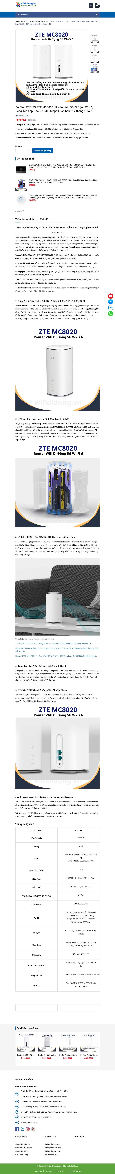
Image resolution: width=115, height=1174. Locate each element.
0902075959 (25, 1117)
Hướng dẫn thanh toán (53, 1148)
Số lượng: (18, 146)
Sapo (76, 1166)
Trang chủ (38, 1171)
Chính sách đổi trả (22, 1151)
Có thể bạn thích (26, 158)
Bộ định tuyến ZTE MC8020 (27, 671)
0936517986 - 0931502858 (41, 1117)
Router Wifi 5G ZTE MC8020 (27, 306)
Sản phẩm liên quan (27, 1028)
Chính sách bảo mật (22, 1144)
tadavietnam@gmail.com (30, 1122)
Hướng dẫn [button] (50, 1137)
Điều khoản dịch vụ (51, 1155)
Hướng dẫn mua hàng (52, 1144)
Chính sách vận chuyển (23, 1148)
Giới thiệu (49, 1171)
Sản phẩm (60, 1171)
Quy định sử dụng (21, 1155)
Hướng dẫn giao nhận (52, 1151)
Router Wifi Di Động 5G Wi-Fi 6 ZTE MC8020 (45, 241)
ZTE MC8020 (21, 542)
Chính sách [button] (21, 1137)
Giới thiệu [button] (79, 1137)
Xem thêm (19, 211)
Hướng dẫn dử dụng (75, 1171)
